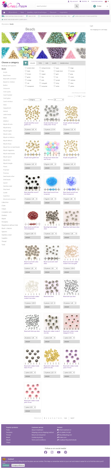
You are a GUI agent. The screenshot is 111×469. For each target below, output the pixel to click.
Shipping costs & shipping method (43, 432)
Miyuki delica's (7, 140)
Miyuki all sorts (7, 124)
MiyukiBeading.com (64, 435)
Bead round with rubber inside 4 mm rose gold (68, 261)
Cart (91, 26)
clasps (4, 209)
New (22, 12)
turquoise (43, 86)
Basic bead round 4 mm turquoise (50, 192)
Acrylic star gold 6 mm (68, 156)
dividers (4, 215)
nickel (71, 77)
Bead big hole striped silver (49, 226)
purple (57, 80)
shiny (56, 83)
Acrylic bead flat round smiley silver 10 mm (50, 122)
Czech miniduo (8, 101)
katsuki (5, 111)
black (27, 71)
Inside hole (64, 63)
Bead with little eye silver (30, 331)
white (56, 86)
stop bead (6, 189)
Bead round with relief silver (50, 261)
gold (56, 74)
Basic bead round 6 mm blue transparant (68, 192)
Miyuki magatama (8, 150)
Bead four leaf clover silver (67, 226)
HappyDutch (7, 108)
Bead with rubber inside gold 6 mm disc (50, 365)
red (27, 83)
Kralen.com (61, 437)
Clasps (8, 442)
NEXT (84, 96)
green (27, 77)
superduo (6, 196)
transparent (29, 86)
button (5, 85)
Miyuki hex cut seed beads (11, 147)
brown (28, 74)
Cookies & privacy (37, 437)
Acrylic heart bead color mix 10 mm (50, 157)
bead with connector (9, 79)
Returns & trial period (38, 435)
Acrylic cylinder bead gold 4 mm (67, 122)
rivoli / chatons (7, 228)
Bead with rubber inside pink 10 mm (31, 400)
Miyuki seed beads (9, 153)
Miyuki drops (7, 144)
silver (70, 83)
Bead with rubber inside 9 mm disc (50, 331)
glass (5, 105)
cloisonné (6, 88)
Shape (54, 63)
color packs (7, 92)
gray (70, 74)
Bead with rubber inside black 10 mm (31, 365)
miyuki (4, 219)
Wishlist (84, 1)
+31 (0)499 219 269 (64, 432)
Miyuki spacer (7, 157)
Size (47, 63)
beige (70, 68)
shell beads (7, 180)
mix (56, 77)
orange (28, 80)
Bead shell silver (48, 295)
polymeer (6, 170)
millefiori (6, 121)
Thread (8, 435)
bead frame (7, 75)
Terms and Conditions (39, 440)
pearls (5, 167)
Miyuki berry (7, 127)
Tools (8, 430)
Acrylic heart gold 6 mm (31, 156)
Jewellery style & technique (37, 12)
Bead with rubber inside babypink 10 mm (68, 331)
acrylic (5, 72)
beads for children (9, 82)
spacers (4, 232)
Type (40, 63)
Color (32, 63)
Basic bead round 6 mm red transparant (31, 226)
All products (13, 12)
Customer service (97, 1)
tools (3, 245)
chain (3, 206)
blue (41, 71)
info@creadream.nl (64, 430)
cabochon (5, 202)
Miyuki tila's (6, 160)
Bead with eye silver (67, 295)
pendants (5, 222)
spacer (5, 183)
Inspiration (64, 12)
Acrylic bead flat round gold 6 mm (31, 122)
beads (12, 24)
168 (79, 96)
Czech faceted (7, 95)
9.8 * (25, 19)
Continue (6, 465)
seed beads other (8, 176)
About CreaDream (37, 430)
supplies (4, 238)
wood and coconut (9, 199)
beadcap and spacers (9, 66)
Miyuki (8, 440)
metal (5, 118)
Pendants (9, 432)
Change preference (18, 465)
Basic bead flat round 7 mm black (31, 192)
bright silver (58, 71)
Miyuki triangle (7, 163)
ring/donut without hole (10, 225)
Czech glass (7, 98)
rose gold (43, 83)
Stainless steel (6, 235)
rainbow (71, 80)
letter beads (7, 114)
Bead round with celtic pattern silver (31, 261)
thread (4, 241)
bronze (71, 71)
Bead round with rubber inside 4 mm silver (31, 296)
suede (5, 193)
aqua (56, 68)
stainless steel (7, 186)
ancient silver (30, 68)
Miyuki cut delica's (9, 137)
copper (42, 74)
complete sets (7, 212)
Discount (53, 12)
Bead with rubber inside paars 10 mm (68, 365)
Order (97, 6)
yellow (71, 86)
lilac (41, 77)
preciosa (6, 173)
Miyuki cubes (7, 134)
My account (73, 1)
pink (41, 80)
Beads (8, 437)
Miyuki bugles (7, 131)
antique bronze (44, 68)
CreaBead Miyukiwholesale (66, 440)
